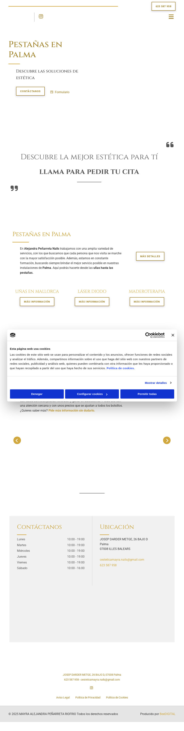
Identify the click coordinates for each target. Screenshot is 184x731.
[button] (164, 6)
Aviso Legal (63, 697)
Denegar (36, 394)
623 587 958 (108, 565)
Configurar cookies (92, 394)
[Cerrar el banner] (173, 335)
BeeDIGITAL (168, 714)
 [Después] (167, 440)
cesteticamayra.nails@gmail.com (122, 559)
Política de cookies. (121, 368)
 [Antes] (17, 440)
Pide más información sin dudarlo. (72, 410)
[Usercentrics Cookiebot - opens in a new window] (148, 335)
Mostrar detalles (156, 382)
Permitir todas (147, 394)
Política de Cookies (117, 697)
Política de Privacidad (87, 697)
